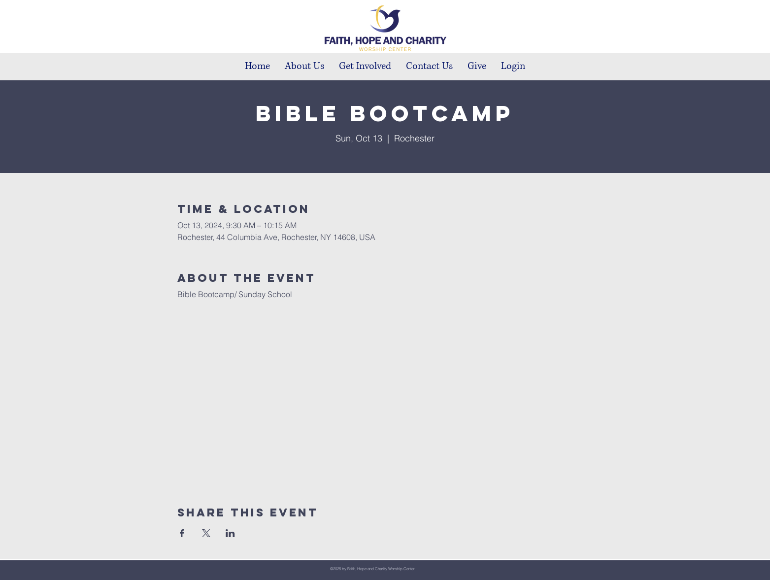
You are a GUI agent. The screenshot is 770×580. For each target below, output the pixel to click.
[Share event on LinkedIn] (230, 533)
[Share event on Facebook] (182, 533)
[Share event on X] (206, 533)
